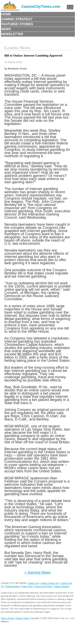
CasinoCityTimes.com (40, 6)
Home (6, 14)
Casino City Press (43, 586)
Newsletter (12, 34)
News (6, 29)
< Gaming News (37, 572)
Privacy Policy (22, 618)
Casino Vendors (62, 586)
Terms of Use (7, 618)
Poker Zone (27, 586)
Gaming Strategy (16, 19)
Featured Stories (17, 24)
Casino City (33, 583)
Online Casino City (50, 583)
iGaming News (12, 586)
